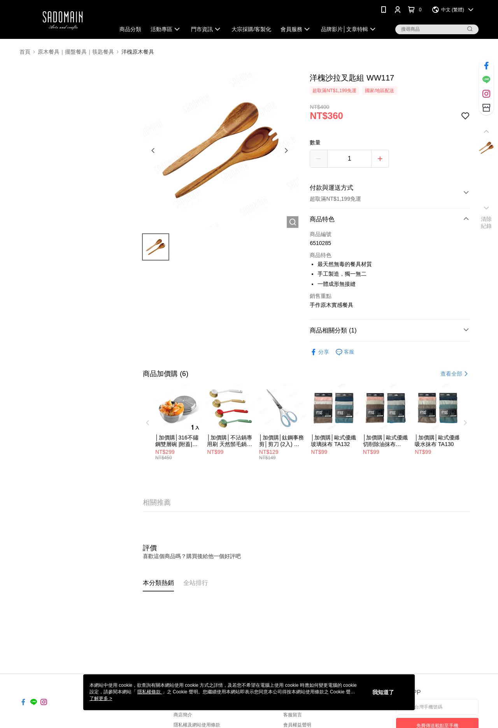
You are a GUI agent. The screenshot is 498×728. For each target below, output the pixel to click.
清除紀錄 (486, 222)
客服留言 (292, 715)
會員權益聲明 (297, 725)
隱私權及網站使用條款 (197, 725)
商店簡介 (183, 715)
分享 (319, 352)
